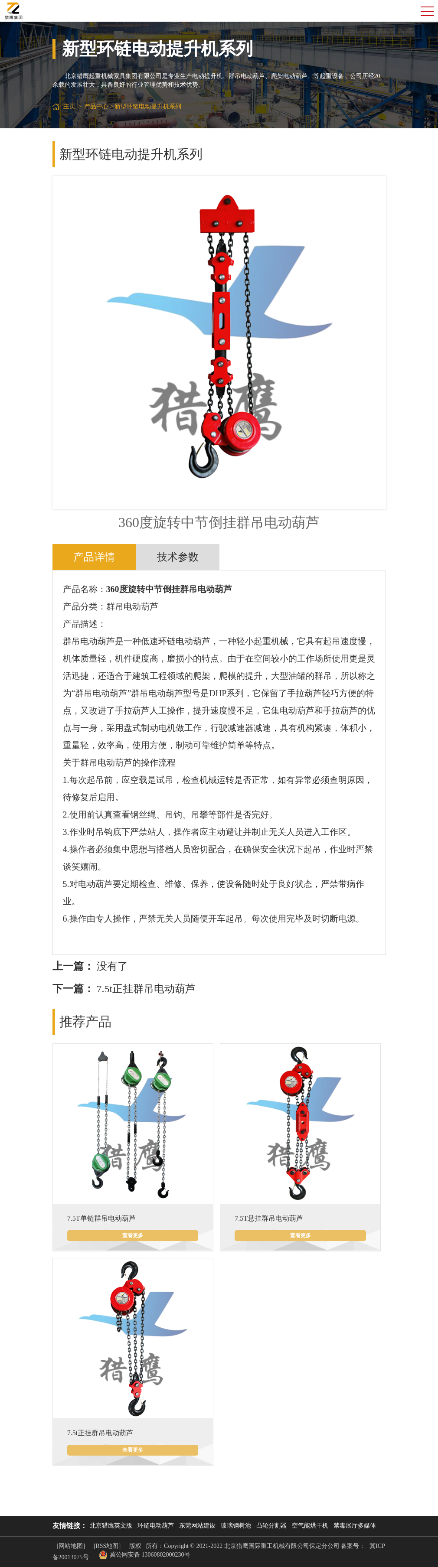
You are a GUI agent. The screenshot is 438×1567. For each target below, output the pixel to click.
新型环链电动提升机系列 (147, 106)
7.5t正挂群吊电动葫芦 (146, 988)
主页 (69, 106)
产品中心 (96, 106)
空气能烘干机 (310, 1525)
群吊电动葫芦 (132, 606)
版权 (135, 1546)
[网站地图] (71, 1546)
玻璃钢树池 (236, 1525)
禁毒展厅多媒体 (354, 1525)
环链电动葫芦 (155, 1525)
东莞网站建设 (197, 1525)
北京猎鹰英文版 (111, 1525)
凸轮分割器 (271, 1525)
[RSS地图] (107, 1546)
